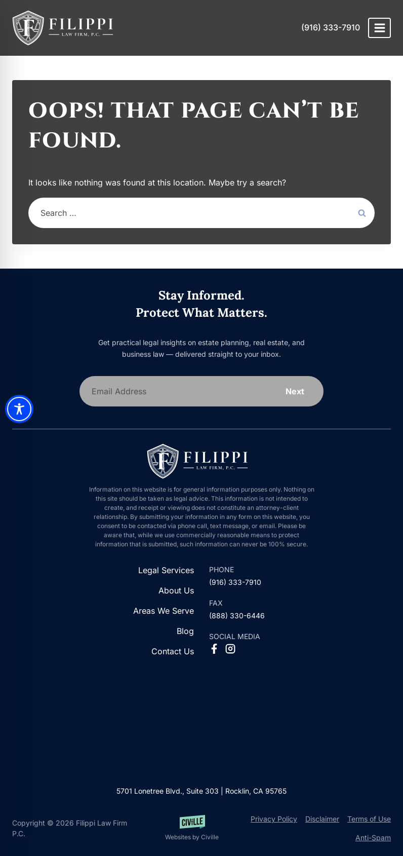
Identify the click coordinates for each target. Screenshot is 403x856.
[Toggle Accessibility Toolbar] (19, 409)
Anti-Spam (373, 837)
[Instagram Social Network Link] (230, 649)
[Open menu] (379, 28)
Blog (185, 631)
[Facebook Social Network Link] (214, 649)
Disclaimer (322, 818)
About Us (176, 590)
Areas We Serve (163, 611)
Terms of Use (369, 818)
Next (295, 391)
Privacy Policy (274, 818)
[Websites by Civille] (192, 828)
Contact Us (172, 651)
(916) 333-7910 (330, 27)
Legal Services (166, 570)
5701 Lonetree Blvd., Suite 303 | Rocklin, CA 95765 (201, 791)
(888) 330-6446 (237, 615)
